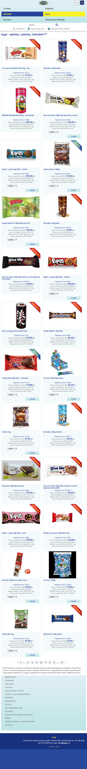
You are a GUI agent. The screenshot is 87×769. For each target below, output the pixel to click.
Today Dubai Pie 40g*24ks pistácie (16, 223)
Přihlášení (20, 29)
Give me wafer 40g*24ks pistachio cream (60, 115)
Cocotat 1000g (49, 580)
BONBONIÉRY (10, 701)
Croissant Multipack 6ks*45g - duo (16, 68)
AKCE (47, 14)
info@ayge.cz (64, 743)
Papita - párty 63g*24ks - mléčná (56, 277)
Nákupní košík (57, 29)
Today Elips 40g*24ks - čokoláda (15, 378)
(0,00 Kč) (66, 29)
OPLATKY (8, 687)
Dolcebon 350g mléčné (52, 432)
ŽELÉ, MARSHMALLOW (13, 708)
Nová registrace (38, 29)
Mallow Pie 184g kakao (52, 634)
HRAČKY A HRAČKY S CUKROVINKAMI (19, 721)
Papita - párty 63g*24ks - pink (14, 533)
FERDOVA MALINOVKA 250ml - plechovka (18, 115)
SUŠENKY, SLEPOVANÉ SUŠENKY (17, 694)
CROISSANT (9, 680)
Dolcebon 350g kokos (52, 68)
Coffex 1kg (6, 432)
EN (82, 2)
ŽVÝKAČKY (9, 711)
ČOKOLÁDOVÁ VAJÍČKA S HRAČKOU (19, 715)
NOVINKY (7, 14)
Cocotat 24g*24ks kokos (53, 378)
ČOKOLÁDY (9, 684)
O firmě (7, 8)
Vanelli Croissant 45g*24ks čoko (56, 533)
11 (62, 662)
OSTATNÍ (8, 725)
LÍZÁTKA (8, 704)
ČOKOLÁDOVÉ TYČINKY (14, 691)
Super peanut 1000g (51, 169)
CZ (76, 2)
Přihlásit (49, 8)
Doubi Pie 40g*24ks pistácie (13, 486)
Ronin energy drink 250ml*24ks (14, 331)
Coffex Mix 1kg (8, 634)
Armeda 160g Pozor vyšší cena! (14, 580)
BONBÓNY (9, 697)
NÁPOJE (8, 718)
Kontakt (7, 19)
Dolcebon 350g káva (51, 223)
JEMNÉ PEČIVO (10, 677)
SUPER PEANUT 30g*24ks (53, 331)
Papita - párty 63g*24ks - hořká (14, 169)
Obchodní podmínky (55, 19)
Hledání (32, 25)
